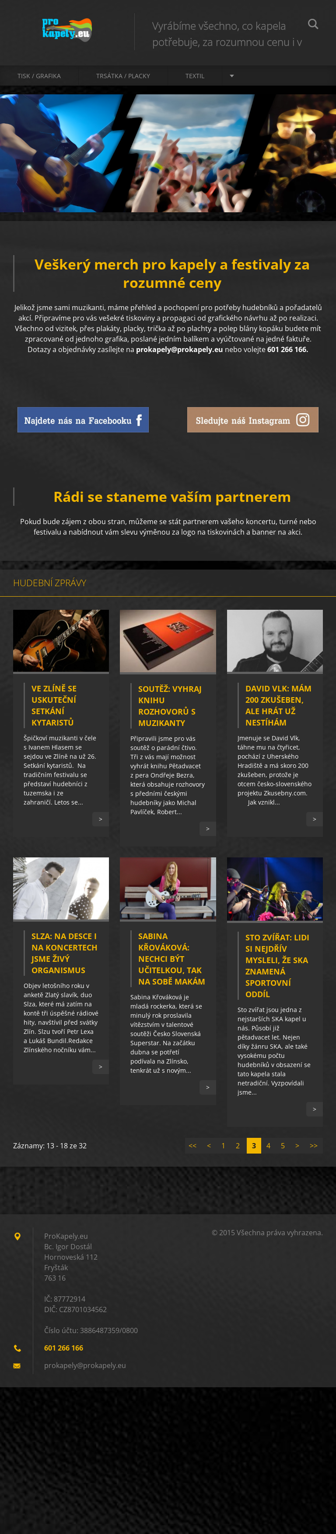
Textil (195, 76)
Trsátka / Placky (123, 76)
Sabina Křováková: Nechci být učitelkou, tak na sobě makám (171, 959)
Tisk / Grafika (39, 76)
